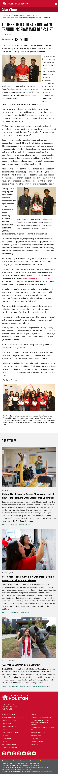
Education (5, 524)
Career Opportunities (9, 726)
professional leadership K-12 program (37, 278)
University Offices (37, 742)
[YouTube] (34, 753)
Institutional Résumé (31, 767)
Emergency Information (10, 732)
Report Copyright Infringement (42, 717)
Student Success (24, 524)
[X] (29, 753)
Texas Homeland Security (16, 763)
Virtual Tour (35, 745)
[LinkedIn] (14, 753)
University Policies (46, 771)
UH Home (5, 15)
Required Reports (43, 767)
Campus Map (6, 723)
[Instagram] (9, 753)
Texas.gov (5, 763)
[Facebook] (4, 753)
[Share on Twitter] (21, 39)
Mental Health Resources (10, 744)
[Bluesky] (24, 753)
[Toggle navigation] (56, 4)
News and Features (33, 15)
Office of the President (9, 747)
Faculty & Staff (15, 612)
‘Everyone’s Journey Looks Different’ (21, 664)
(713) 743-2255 (7, 709)
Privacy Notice (35, 765)
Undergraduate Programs (41, 686)
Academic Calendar (8, 714)
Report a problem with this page (41, 761)
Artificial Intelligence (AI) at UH (13, 717)
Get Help (5, 735)
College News (13, 686)
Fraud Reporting (34, 763)
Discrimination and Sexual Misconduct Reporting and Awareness (40, 722)
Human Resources (8, 738)
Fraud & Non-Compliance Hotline (11, 765)
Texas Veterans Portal (38, 733)
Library (4, 741)
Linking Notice (26, 765)
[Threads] (19, 753)
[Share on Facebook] (16, 39)
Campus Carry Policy (9, 720)
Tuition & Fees (36, 736)
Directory (5, 729)
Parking (33, 714)
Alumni (4, 686)
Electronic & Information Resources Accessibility (16, 769)
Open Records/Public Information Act (13, 767)
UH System (34, 739)
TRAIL (26, 763)
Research (14, 524)
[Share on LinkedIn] (26, 39)
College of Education (11, 9)
